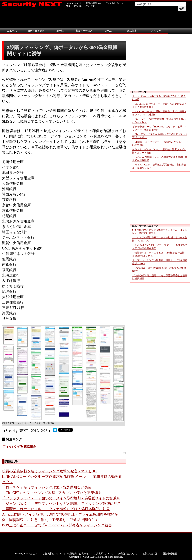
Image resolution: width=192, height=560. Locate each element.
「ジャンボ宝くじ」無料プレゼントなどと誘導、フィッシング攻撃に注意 (61, 504)
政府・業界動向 (36, 30)
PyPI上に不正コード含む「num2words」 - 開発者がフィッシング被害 (57, 525)
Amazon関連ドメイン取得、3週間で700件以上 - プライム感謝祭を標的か (60, 514)
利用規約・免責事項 (78, 553)
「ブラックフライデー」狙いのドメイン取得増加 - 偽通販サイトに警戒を (61, 498)
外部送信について (128, 553)
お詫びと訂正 (150, 553)
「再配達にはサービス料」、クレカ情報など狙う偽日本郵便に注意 (56, 509)
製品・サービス (84, 30)
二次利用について (103, 553)
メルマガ (156, 30)
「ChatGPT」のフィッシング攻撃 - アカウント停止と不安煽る (51, 493)
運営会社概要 (170, 553)
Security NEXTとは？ (26, 553)
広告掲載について (52, 553)
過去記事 (132, 30)
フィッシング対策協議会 (19, 446)
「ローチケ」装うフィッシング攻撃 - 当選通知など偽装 (46, 487)
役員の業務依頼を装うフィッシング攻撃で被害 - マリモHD (49, 471)
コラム (108, 30)
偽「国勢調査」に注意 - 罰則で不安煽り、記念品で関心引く (50, 520)
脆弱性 (60, 30)
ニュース (12, 30)
